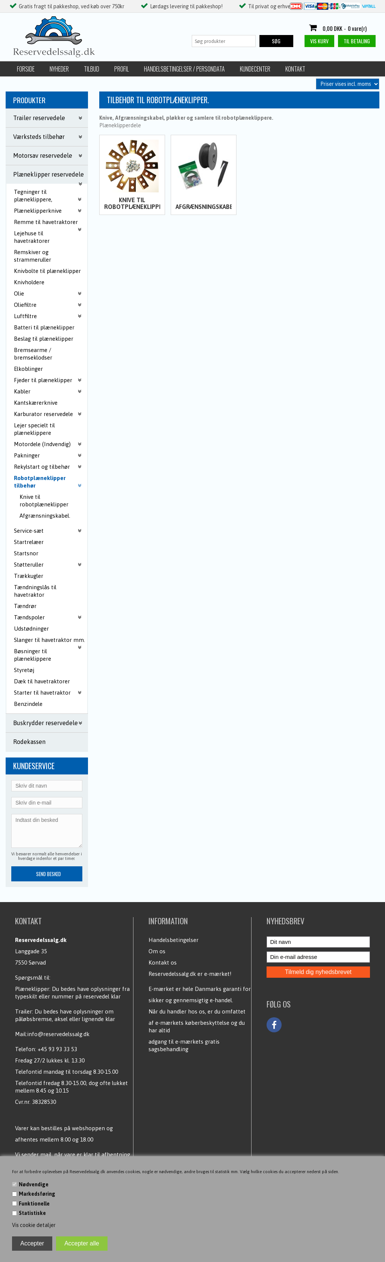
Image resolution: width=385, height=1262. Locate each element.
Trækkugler (28, 576)
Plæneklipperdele (120, 125)
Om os (157, 951)
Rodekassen (29, 741)
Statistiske (32, 1213)
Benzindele (28, 704)
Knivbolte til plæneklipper (47, 271)
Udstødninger (31, 628)
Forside (26, 68)
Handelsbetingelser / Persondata (184, 68)
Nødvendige (34, 1184)
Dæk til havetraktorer (42, 681)
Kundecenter (255, 68)
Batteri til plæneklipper (44, 327)
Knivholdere (29, 282)
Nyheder (59, 68)
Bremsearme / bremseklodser (33, 354)
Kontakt (295, 68)
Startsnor (26, 553)
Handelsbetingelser (174, 940)
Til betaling (357, 41)
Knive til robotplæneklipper (44, 501)
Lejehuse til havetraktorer (32, 237)
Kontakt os (163, 962)
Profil (121, 68)
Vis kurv (319, 41)
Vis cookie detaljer (34, 1225)
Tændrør (25, 606)
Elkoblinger (28, 369)
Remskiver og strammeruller (32, 256)
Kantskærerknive (36, 402)
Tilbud (91, 68)
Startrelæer (29, 542)
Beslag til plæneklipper (43, 338)
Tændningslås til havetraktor (35, 591)
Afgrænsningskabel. (45, 515)
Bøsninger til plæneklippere (32, 655)
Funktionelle (34, 1204)
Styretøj (24, 670)
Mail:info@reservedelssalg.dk (52, 1034)
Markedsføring (37, 1194)
